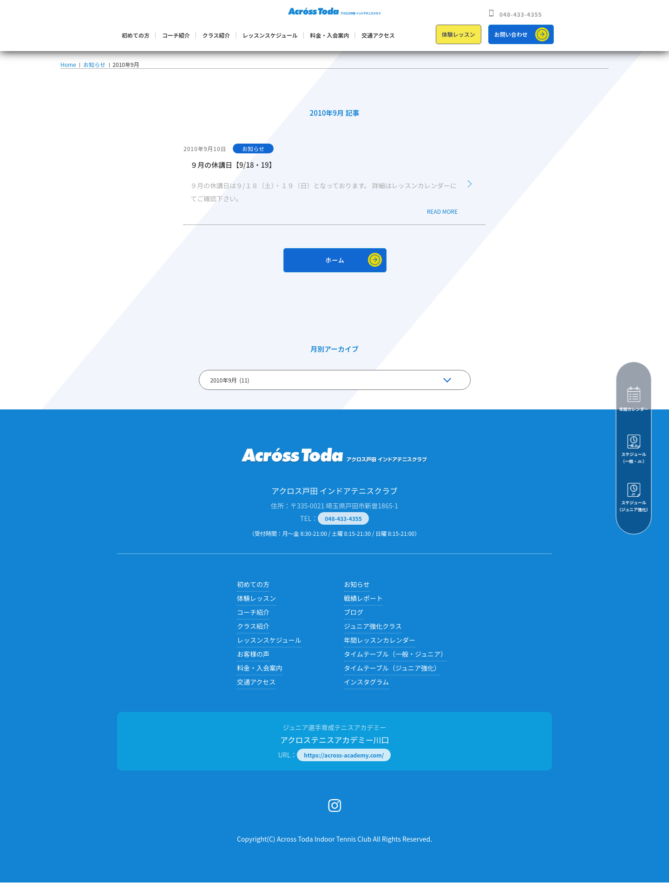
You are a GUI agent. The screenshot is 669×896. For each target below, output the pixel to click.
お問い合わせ (511, 34)
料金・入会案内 (329, 35)
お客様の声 (253, 667)
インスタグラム (366, 695)
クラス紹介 (216, 35)
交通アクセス (377, 35)
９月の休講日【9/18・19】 (233, 178)
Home (68, 71)
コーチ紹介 (176, 35)
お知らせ (93, 71)
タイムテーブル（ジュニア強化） (392, 681)
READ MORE (442, 225)
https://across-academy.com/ (344, 768)
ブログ (353, 625)
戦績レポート (363, 611)
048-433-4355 (520, 14)
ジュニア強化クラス (373, 639)
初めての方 (136, 35)
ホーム (335, 273)
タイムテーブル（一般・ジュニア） (395, 667)
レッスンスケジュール (270, 35)
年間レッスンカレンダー (379, 653)
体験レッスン (458, 34)
